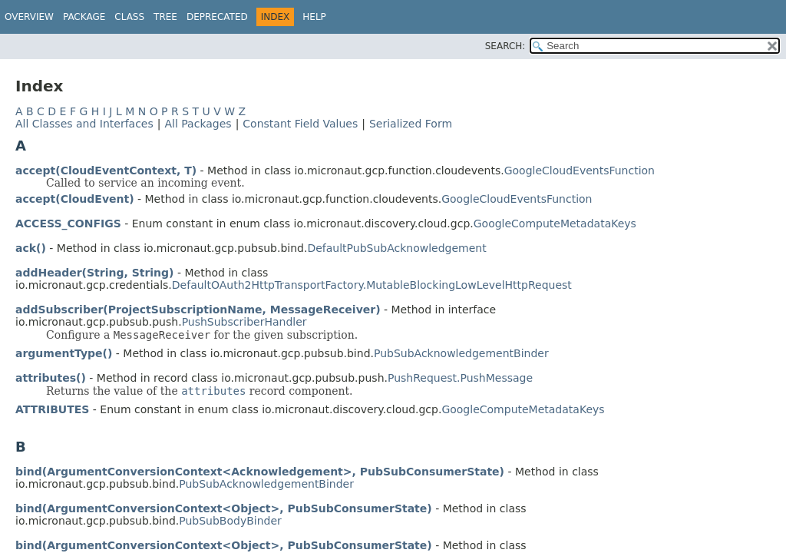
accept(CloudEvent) (74, 199)
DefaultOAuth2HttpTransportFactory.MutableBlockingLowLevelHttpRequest (372, 285)
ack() (30, 248)
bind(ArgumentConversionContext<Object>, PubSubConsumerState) (223, 508)
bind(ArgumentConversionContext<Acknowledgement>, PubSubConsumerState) (259, 471)
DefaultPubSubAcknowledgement (396, 248)
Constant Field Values (300, 124)
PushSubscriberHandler (244, 322)
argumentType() (63, 353)
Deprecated (217, 17)
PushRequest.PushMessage (460, 378)
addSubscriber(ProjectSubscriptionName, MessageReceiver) (198, 309)
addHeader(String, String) (94, 273)
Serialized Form (410, 124)
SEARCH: (505, 46)
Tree (165, 17)
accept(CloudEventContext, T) (105, 170)
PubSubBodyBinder (230, 521)
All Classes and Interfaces (84, 124)
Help (314, 17)
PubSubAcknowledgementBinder (461, 353)
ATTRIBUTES (52, 409)
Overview (29, 17)
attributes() (50, 378)
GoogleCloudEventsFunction (579, 170)
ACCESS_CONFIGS (68, 223)
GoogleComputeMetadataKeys (555, 223)
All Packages (197, 124)
